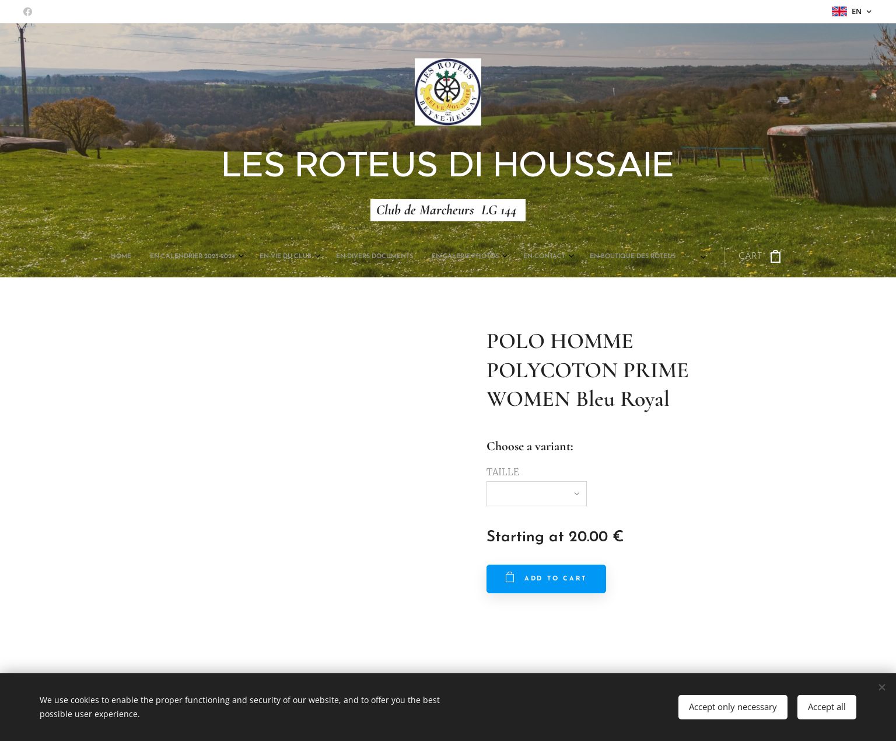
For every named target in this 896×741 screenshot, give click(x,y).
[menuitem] (325, 257)
